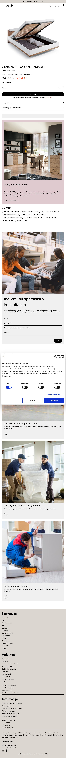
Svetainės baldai (39, 214)
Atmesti (32, 400)
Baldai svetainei (8, 221)
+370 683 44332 (9, 748)
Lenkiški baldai (26, 214)
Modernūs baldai (50, 217)
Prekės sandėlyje (7, 643)
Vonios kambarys (7, 633)
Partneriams (6, 677)
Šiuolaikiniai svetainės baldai (12, 217)
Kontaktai (5, 661)
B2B (3, 682)
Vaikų (3, 620)
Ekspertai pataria (7, 666)
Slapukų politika (7, 690)
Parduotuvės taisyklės (9, 685)
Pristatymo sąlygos (8, 711)
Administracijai (7, 674)
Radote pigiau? (8, 82)
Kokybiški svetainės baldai (30, 211)
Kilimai (4, 648)
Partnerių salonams (8, 679)
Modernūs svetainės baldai (33, 217)
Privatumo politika (8, 688)
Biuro (3, 625)
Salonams (5, 671)
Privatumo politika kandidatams (12, 693)
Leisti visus (54, 400)
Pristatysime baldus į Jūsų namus (22, 505)
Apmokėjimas (6, 706)
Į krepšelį (33, 94)
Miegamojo (5, 631)
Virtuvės (4, 628)
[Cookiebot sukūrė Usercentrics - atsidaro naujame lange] (55, 356)
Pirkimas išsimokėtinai (9, 716)
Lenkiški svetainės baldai (11, 214)
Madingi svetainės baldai (11, 211)
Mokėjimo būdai (7, 720)
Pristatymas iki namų (27, 1)
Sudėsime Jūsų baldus (16, 586)
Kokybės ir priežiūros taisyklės (12, 708)
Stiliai (4, 638)
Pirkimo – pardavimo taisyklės (12, 703)
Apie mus (5, 659)
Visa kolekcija (11, 200)
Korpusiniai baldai (22, 221)
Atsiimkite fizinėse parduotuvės (21, 423)
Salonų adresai (40, 1)
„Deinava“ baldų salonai (10, 664)
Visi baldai (5, 646)
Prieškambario (6, 623)
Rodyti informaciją (53, 394)
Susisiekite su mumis (9, 669)
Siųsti (58, 340)
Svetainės (5, 618)
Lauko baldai (6, 636)
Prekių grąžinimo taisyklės (10, 713)
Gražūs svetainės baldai (50, 211)
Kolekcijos (5, 641)
